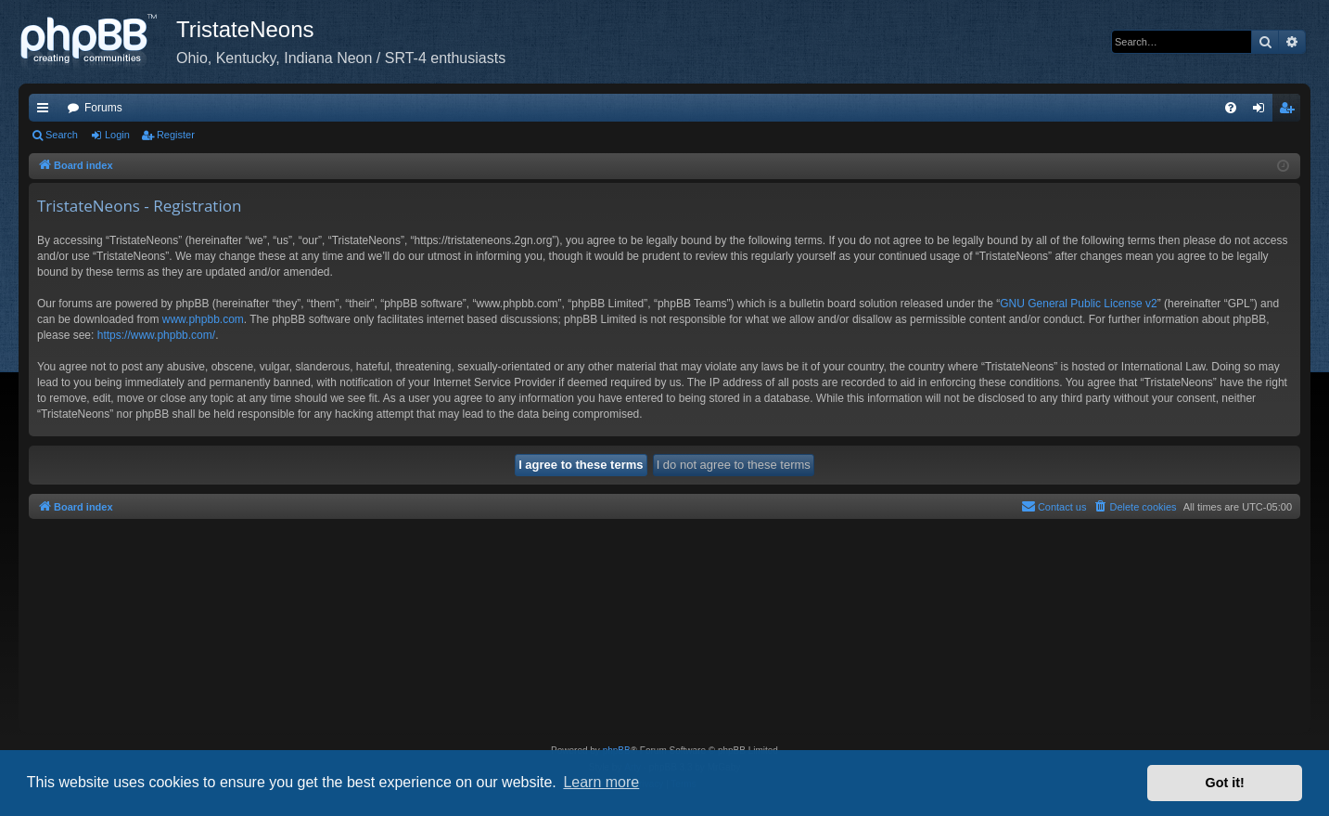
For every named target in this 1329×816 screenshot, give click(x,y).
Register (176, 134)
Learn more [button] (601, 782)
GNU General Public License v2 (1078, 303)
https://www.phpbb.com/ (156, 335)
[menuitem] (1231, 108)
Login (117, 134)
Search (61, 134)
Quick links (46, 111)
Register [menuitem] (1290, 111)
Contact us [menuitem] (1054, 505)
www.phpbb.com (203, 319)
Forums (103, 107)
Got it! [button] (1225, 782)
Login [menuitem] (1262, 111)
